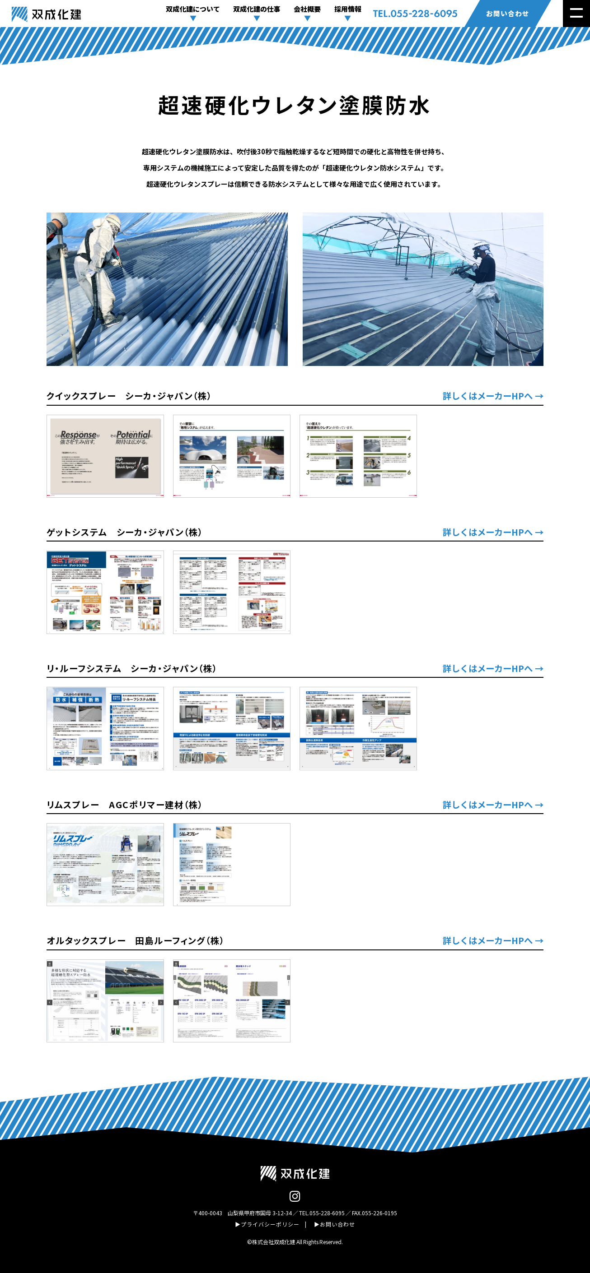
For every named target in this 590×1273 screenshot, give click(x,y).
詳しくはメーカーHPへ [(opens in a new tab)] (488, 395)
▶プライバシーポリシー (267, 1224)
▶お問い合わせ (334, 1224)
